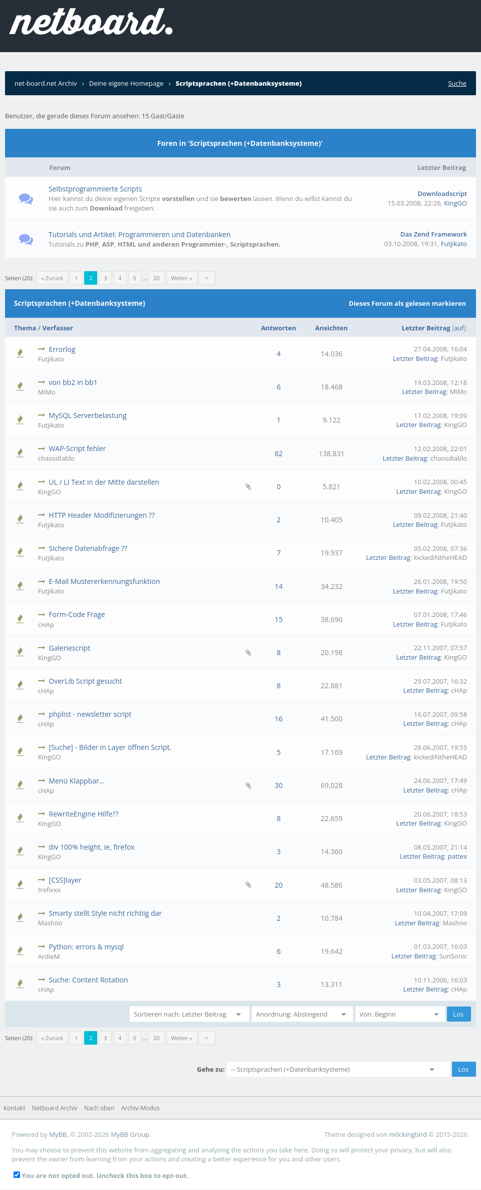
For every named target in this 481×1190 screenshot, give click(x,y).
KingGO (455, 203)
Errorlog (62, 349)
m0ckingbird (408, 1134)
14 (279, 586)
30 (279, 785)
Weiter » (181, 278)
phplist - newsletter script (90, 714)
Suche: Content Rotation (88, 979)
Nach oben (99, 1108)
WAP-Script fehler (77, 448)
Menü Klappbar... (76, 780)
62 (279, 453)
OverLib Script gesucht (85, 681)
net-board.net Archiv (46, 83)
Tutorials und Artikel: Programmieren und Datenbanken (139, 234)
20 (156, 278)
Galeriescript (69, 648)
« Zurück (52, 278)
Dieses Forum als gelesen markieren (407, 303)
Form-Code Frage (77, 614)
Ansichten (331, 327)
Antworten (278, 327)
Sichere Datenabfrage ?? (88, 548)
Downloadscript (442, 193)
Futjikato (454, 243)
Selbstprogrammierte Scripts (95, 188)
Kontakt (14, 1108)
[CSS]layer (65, 880)
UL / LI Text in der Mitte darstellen (104, 482)
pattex (457, 856)
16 (279, 718)
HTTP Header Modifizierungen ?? (102, 515)
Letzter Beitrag (426, 327)
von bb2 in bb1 (73, 382)
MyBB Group (130, 1134)
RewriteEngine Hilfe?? (83, 814)
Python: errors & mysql (86, 946)
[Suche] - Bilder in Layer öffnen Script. (110, 747)
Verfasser (58, 327)
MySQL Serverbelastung (87, 415)
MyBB (58, 1134)
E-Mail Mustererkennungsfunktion (104, 581)
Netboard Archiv (55, 1108)
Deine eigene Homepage (126, 83)
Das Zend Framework (433, 234)
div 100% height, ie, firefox (91, 847)
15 (279, 619)
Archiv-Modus (140, 1108)
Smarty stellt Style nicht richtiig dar (105, 913)
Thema (25, 327)
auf (459, 327)
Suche (457, 83)
